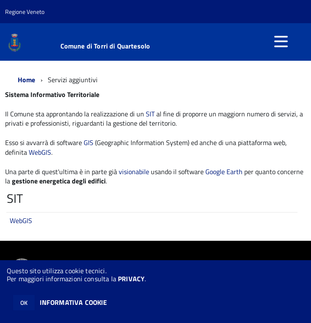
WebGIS (40, 152)
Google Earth (224, 172)
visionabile (134, 172)
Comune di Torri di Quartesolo (105, 46)
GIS (88, 142)
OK (23, 302)
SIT (150, 114)
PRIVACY (131, 279)
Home (26, 80)
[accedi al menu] (281, 41)
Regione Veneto (24, 11)
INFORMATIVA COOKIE (73, 302)
